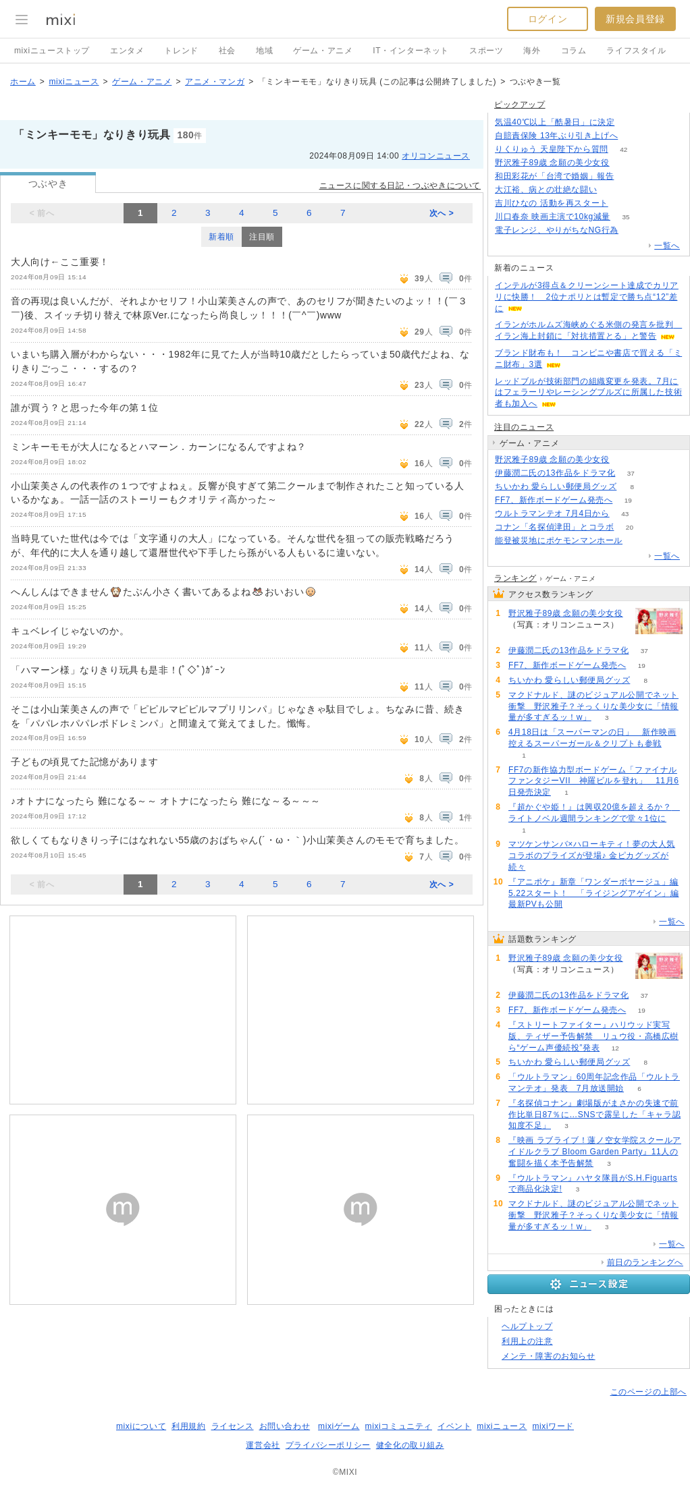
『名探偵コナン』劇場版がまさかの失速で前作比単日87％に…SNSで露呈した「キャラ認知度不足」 (594, 1114)
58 (637, 540)
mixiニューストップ (52, 50)
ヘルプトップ (527, 1326)
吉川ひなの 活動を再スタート (551, 203)
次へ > (441, 213)
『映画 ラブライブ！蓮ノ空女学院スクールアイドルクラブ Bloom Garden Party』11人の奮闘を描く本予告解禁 (594, 1151)
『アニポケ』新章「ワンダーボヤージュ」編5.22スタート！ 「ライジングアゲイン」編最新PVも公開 (593, 893)
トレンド (181, 50)
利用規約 (188, 1426)
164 (634, 230)
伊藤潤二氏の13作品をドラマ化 (555, 473)
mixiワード (553, 1426)
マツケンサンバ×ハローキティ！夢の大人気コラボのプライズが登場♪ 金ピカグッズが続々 (591, 855)
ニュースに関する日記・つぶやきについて (400, 185)
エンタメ (127, 50)
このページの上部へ (648, 1392)
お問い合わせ (285, 1426)
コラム (574, 50)
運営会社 (263, 1445)
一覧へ (667, 245)
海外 (531, 50)
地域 (264, 50)
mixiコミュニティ (398, 1426)
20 (629, 527)
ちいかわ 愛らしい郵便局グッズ (555, 486)
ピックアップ (520, 104)
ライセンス (232, 1426)
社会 (227, 50)
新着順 (221, 237)
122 (633, 136)
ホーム (23, 81)
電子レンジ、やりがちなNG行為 (556, 230)
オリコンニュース (436, 156)
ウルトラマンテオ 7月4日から (552, 513)
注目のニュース (524, 427)
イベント (454, 1426)
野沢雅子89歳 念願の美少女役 (552, 162)
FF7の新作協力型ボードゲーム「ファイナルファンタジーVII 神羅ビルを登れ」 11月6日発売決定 (593, 781)
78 (629, 176)
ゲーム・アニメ (322, 50)
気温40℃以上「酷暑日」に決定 (554, 122)
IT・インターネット (411, 50)
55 (623, 203)
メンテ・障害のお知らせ (548, 1356)
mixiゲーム (339, 1426)
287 (630, 122)
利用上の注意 (527, 1341)
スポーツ (486, 50)
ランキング (515, 578)
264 (625, 163)
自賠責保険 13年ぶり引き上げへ (556, 135)
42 (623, 149)
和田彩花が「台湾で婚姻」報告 (554, 176)
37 (631, 473)
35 (625, 217)
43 (625, 513)
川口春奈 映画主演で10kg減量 (552, 216)
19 (628, 500)
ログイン (547, 18)
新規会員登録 (635, 18)
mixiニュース (74, 81)
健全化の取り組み (410, 1445)
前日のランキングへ (645, 1262)
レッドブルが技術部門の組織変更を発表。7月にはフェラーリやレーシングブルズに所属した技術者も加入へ (588, 392)
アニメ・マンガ (214, 81)
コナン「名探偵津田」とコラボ (554, 527)
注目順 (262, 237)
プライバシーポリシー (328, 1445)
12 (615, 1048)
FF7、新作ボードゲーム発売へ (553, 500)
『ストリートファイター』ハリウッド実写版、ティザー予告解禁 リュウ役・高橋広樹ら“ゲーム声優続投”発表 (593, 1036)
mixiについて (141, 1426)
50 (612, 190)
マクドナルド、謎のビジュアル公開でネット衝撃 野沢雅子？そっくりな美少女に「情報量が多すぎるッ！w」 (593, 706)
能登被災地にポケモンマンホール (558, 540)
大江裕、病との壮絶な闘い (546, 189)
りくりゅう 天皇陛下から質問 (551, 149)
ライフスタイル (636, 50)
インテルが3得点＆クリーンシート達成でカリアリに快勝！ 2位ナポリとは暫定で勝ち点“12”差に (587, 297)
